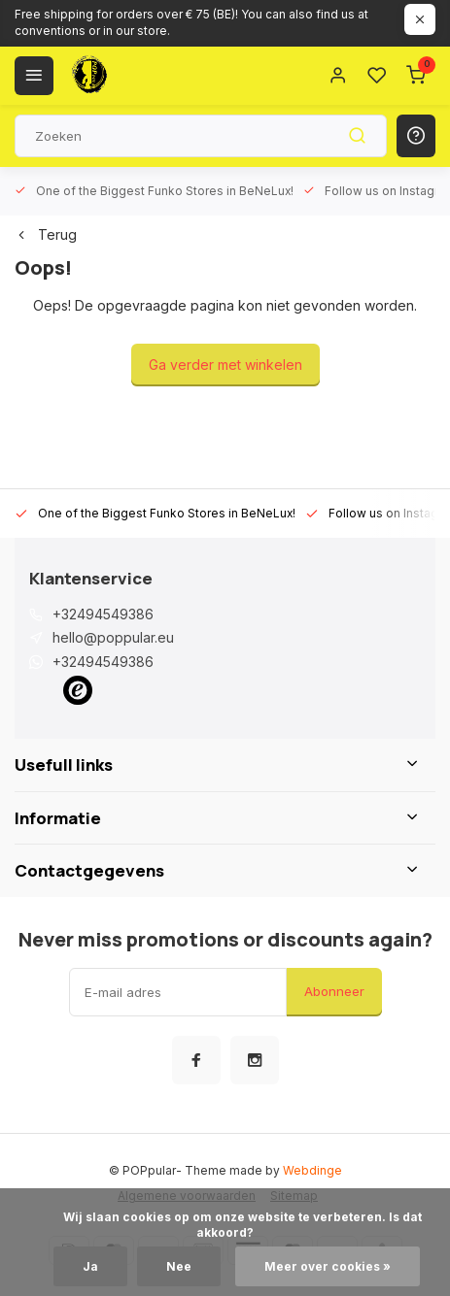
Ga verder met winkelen (225, 364)
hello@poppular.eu (113, 637)
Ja (90, 1266)
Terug (46, 234)
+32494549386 (103, 614)
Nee (178, 1266)
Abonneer (334, 991)
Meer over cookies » (327, 1266)
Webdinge (312, 1170)
